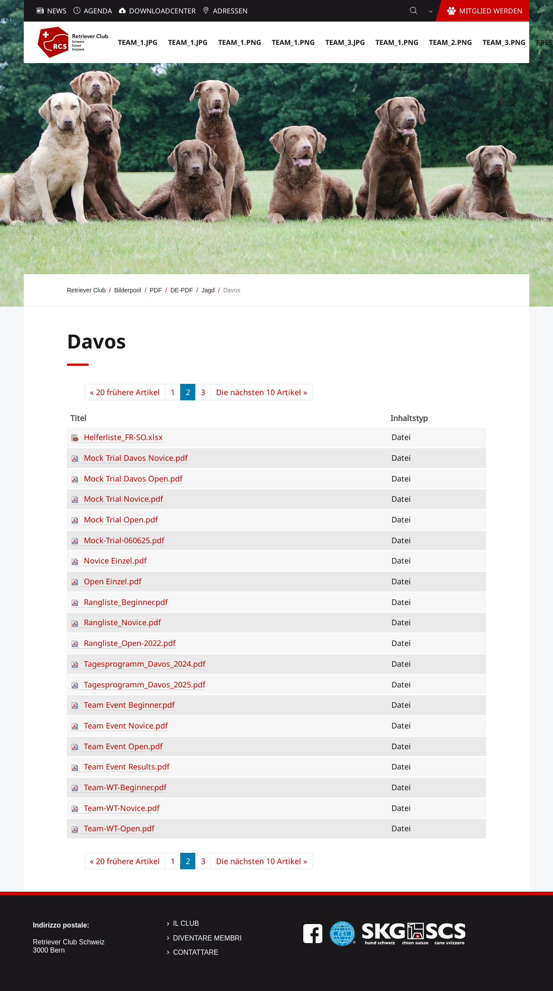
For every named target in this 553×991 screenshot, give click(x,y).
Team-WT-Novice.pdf (121, 808)
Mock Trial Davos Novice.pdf (136, 458)
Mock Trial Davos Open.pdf (133, 478)
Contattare (196, 952)
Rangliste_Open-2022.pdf (129, 643)
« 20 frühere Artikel (125, 392)
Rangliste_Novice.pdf (122, 622)
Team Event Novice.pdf (126, 725)
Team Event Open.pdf (123, 746)
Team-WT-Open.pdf (119, 828)
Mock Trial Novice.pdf (123, 499)
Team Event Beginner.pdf (129, 705)
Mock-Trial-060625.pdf (124, 540)
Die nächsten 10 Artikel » (261, 392)
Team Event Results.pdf (126, 766)
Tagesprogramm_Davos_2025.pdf (144, 684)
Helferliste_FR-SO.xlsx (123, 437)
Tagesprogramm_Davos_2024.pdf (144, 664)
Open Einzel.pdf (112, 581)
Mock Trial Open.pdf (121, 519)
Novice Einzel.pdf (115, 560)
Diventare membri (207, 938)
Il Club (186, 923)
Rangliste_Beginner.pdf (126, 602)
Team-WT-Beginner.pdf (125, 787)
